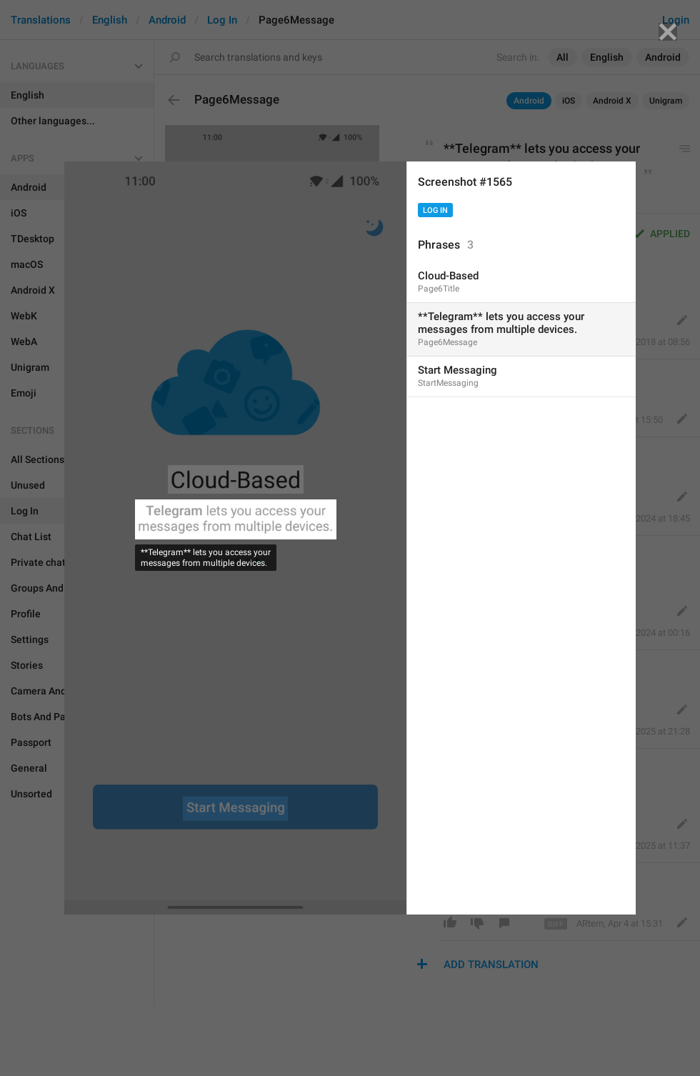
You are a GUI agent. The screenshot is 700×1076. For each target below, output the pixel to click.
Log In (435, 210)
